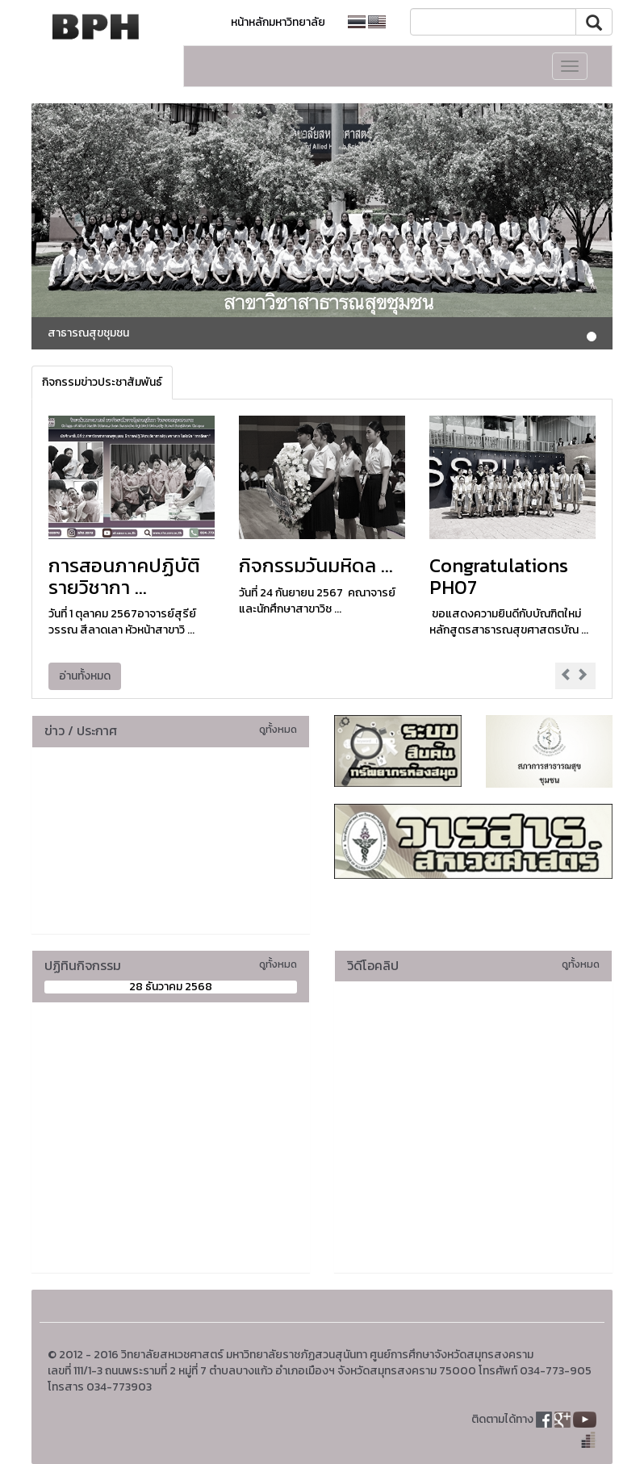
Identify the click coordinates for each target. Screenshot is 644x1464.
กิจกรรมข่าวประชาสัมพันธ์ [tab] (102, 382)
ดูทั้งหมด (278, 729)
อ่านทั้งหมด (85, 675)
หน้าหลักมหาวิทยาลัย (278, 22)
